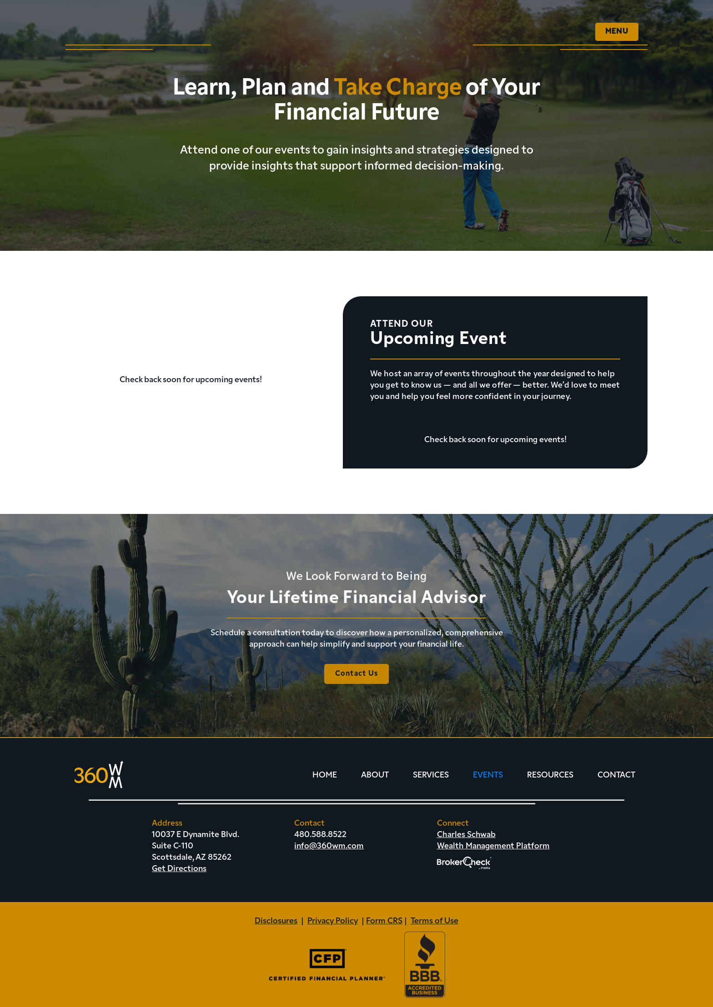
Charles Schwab (466, 835)
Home (324, 775)
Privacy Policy (332, 921)
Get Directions (179, 869)
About (375, 775)
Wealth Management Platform (493, 846)
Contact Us (356, 681)
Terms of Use (434, 921)
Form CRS (384, 921)
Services (431, 775)
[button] (616, 32)
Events (488, 775)
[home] (120, 27)
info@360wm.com (329, 846)
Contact (616, 775)
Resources (550, 775)
